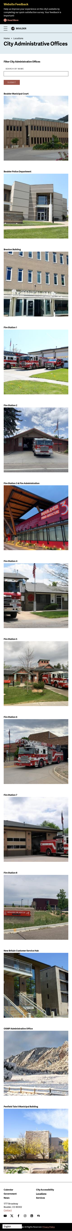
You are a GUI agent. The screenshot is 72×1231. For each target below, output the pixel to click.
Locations (18, 38)
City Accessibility (45, 1189)
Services (40, 1197)
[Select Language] (12, 1226)
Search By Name (15, 69)
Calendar (8, 1189)
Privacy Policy (48, 1226)
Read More (12, 20)
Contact (8, 1210)
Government (10, 1193)
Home (7, 38)
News (6, 1197)
